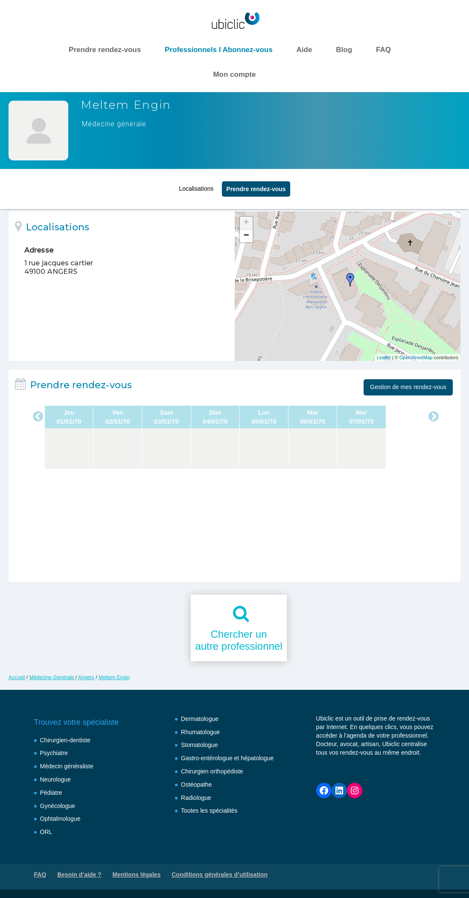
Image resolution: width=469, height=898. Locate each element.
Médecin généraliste (66, 766)
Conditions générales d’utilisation (220, 874)
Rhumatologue (200, 732)
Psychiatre (54, 753)
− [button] (246, 236)
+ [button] (246, 223)
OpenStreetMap (416, 357)
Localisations (196, 186)
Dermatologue (199, 718)
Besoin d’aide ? (79, 874)
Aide (304, 50)
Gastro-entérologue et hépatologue (227, 758)
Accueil (17, 677)
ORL (46, 831)
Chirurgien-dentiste (65, 740)
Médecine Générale (52, 677)
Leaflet (384, 357)
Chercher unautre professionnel (238, 640)
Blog (344, 50)
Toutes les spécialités (209, 810)
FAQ (383, 50)
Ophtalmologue (60, 818)
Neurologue (55, 779)
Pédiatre (51, 792)
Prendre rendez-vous (105, 50)
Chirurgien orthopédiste (212, 771)
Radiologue (196, 797)
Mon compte (234, 74)
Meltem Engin (114, 677)
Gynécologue (58, 805)
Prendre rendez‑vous (255, 186)
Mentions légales (137, 874)
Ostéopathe (196, 784)
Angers (86, 677)
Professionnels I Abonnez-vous (219, 50)
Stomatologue (199, 744)
